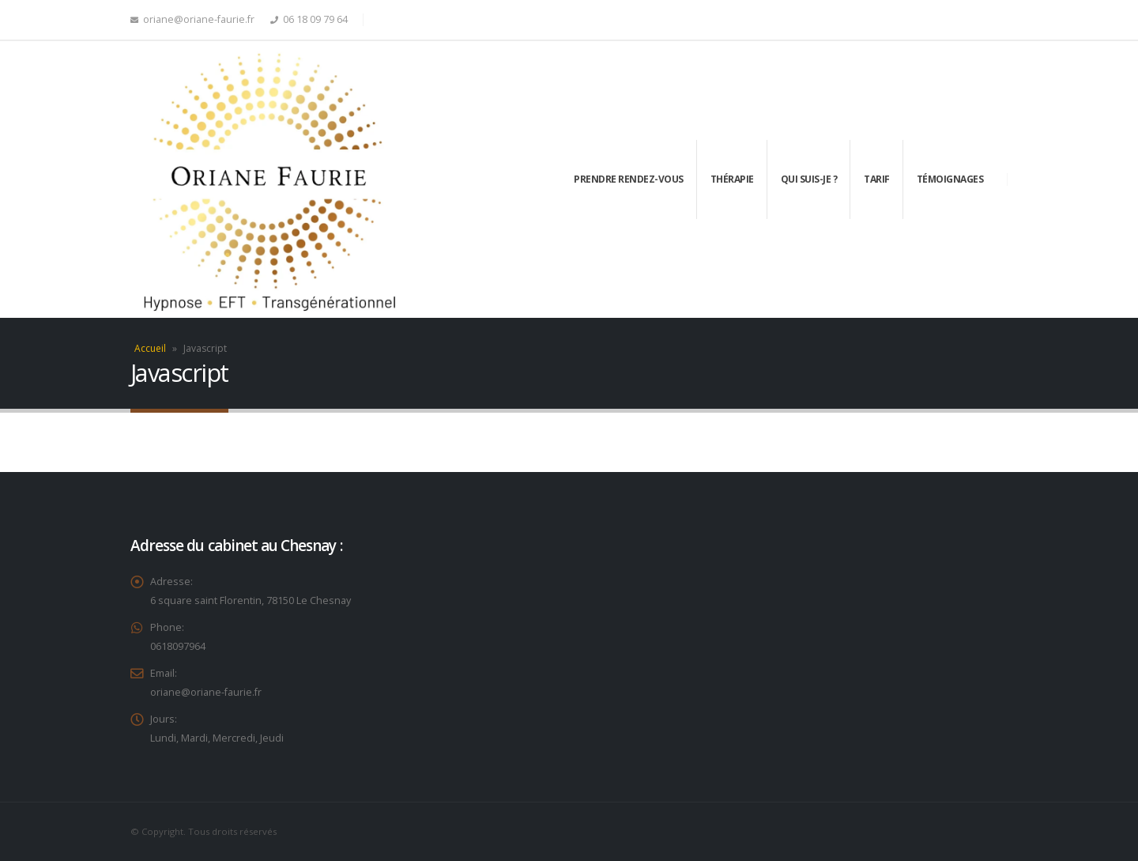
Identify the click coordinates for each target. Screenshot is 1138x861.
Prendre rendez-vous (629, 179)
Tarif (877, 179)
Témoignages (950, 179)
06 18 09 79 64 (315, 19)
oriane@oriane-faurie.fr (192, 19)
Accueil (150, 348)
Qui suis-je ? (809, 179)
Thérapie (732, 179)
